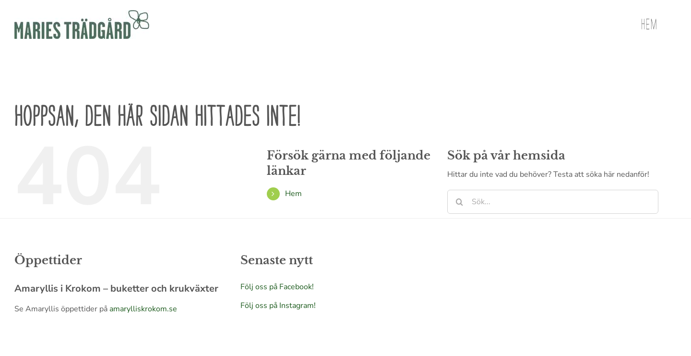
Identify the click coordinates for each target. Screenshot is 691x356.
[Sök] (459, 202)
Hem (293, 193)
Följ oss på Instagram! (278, 305)
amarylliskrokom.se (143, 309)
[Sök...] (552, 202)
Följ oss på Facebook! (277, 287)
